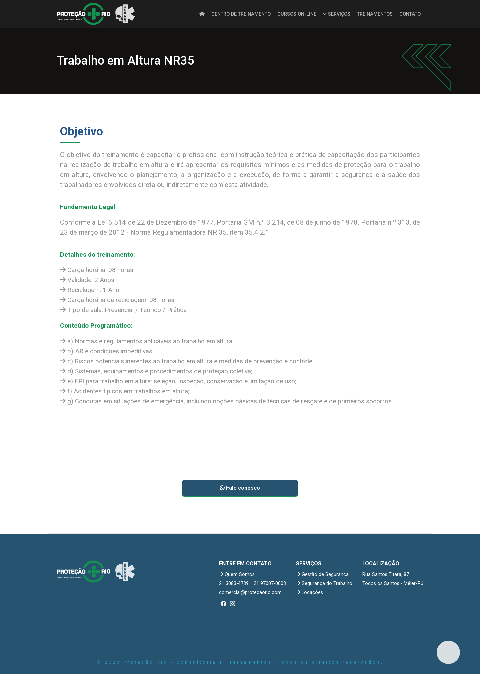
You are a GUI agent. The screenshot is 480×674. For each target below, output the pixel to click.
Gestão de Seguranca (322, 574)
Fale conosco (240, 488)
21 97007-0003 (270, 583)
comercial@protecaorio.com (250, 592)
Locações (309, 592)
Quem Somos (237, 574)
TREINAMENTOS (375, 14)
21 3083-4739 (234, 583)
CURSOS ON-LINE (296, 14)
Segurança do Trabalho (324, 583)
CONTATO (410, 14)
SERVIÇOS (336, 14)
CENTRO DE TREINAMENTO (241, 14)
